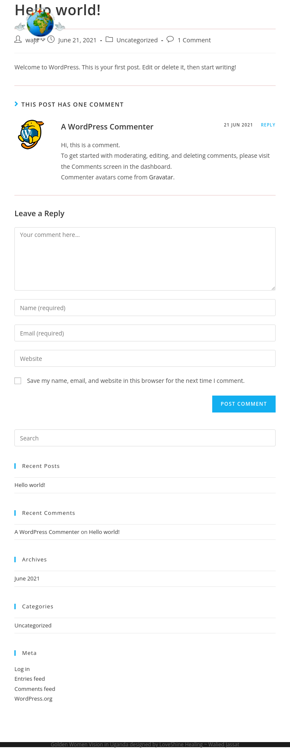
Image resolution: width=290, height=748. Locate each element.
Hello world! (29, 485)
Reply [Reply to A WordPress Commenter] (268, 125)
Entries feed (29, 678)
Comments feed (34, 689)
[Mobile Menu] (259, 25)
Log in (22, 669)
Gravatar (161, 177)
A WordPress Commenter (107, 126)
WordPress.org (33, 698)
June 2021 (27, 578)
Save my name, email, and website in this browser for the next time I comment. (136, 381)
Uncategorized (33, 625)
